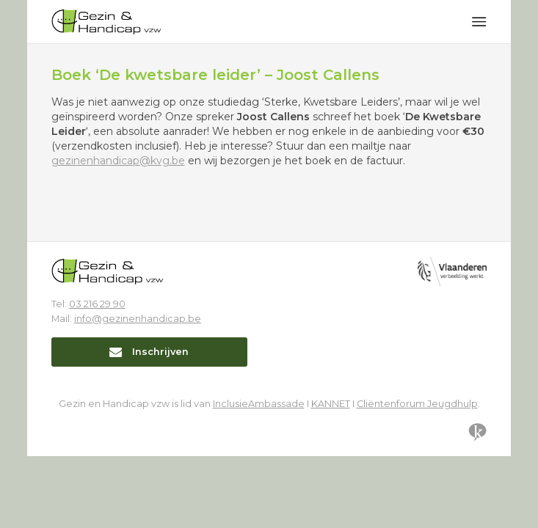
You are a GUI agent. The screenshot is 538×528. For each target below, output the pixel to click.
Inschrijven (149, 351)
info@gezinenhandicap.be (137, 318)
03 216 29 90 (97, 303)
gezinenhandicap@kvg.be (118, 160)
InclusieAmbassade (259, 403)
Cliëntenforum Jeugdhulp (417, 403)
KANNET (330, 403)
